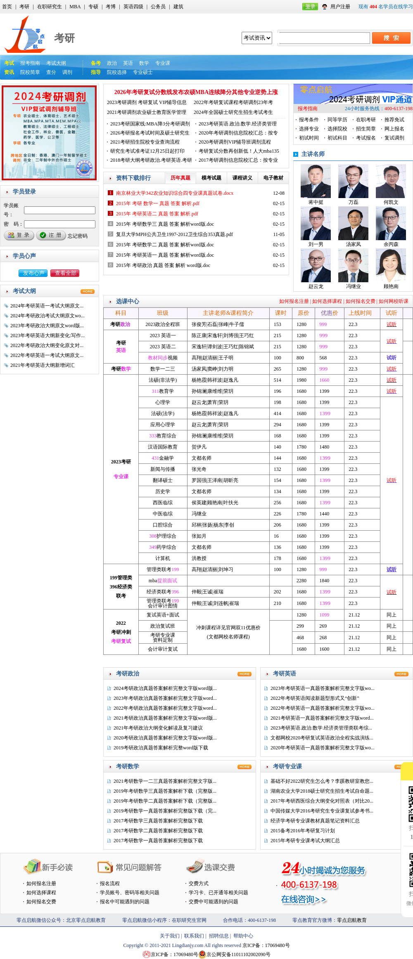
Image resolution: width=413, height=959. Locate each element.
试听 (391, 324)
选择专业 (309, 129)
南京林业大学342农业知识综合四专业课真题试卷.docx (174, 193)
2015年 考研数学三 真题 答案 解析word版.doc (165, 224)
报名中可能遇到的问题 (125, 902)
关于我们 (170, 936)
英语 (128, 63)
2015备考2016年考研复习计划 (303, 831)
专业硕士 (143, 72)
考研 (24, 6)
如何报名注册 (294, 301)
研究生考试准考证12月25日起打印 (147, 151)
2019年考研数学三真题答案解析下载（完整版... (165, 791)
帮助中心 (243, 936)
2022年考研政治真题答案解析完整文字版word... (165, 708)
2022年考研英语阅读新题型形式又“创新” (315, 698)
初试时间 (309, 138)
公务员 (158, 6)
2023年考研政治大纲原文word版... (47, 325)
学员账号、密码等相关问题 (129, 892)
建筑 (178, 6)
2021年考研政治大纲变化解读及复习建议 (158, 728)
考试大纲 (56, 63)
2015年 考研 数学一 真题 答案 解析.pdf (157, 203)
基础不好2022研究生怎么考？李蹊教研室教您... (322, 781)
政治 (112, 63)
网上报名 (394, 129)
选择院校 (337, 129)
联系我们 (194, 936)
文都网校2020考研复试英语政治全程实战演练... (322, 738)
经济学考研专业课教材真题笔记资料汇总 (315, 821)
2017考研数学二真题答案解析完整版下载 (158, 831)
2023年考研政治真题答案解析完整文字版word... (165, 698)
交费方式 (199, 883)
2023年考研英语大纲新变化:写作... (47, 335)
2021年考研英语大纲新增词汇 (42, 365)
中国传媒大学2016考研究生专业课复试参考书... (322, 811)
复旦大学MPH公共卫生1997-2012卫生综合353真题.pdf (174, 234)
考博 (111, 6)
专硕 (93, 6)
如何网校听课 (393, 301)
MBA (75, 6)
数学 (144, 63)
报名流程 (110, 883)
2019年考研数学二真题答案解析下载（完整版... (165, 801)
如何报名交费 (360, 301)
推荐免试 (394, 120)
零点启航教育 (352, 920)
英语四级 (133, 6)
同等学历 (337, 120)
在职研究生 (49, 6)
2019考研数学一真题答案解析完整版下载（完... (165, 811)
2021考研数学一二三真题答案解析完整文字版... (165, 781)
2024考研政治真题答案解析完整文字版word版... (165, 688)
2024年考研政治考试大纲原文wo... (47, 316)
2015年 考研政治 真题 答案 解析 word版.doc (163, 265)
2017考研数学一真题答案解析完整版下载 (158, 840)
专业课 (162, 63)
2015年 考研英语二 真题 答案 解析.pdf (157, 214)
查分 (51, 72)
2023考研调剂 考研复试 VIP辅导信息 (147, 102)
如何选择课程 (327, 301)
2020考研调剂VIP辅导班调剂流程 (235, 142)
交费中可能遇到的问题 (213, 902)
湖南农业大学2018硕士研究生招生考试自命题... (322, 791)
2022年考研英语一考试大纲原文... (46, 355)
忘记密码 (78, 236)
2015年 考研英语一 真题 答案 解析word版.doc (165, 255)
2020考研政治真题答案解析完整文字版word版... (165, 738)
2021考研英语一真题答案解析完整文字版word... (322, 718)
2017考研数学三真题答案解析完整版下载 (158, 821)
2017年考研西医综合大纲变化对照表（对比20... (322, 801)
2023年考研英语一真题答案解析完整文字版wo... (323, 688)
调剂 (67, 72)
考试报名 (366, 138)
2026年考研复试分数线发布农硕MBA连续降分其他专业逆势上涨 (196, 92)
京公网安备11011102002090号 (238, 954)
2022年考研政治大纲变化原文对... (46, 345)
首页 (7, 6)
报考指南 (30, 63)
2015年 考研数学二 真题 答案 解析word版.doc (165, 245)
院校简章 (30, 72)
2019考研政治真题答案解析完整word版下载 (161, 748)
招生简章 (366, 129)
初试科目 (337, 138)
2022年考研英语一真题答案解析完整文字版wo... (323, 708)
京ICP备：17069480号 (266, 945)
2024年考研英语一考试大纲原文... (46, 306)
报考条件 (309, 120)
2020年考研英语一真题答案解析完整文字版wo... (323, 748)
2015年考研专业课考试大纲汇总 (305, 840)
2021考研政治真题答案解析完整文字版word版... (165, 718)
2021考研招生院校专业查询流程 (145, 142)
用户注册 (340, 6)
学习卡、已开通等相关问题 (218, 892)
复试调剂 (394, 138)
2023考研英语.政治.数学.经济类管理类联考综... (321, 728)
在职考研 (366, 120)
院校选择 (117, 72)
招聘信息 (219, 936)
